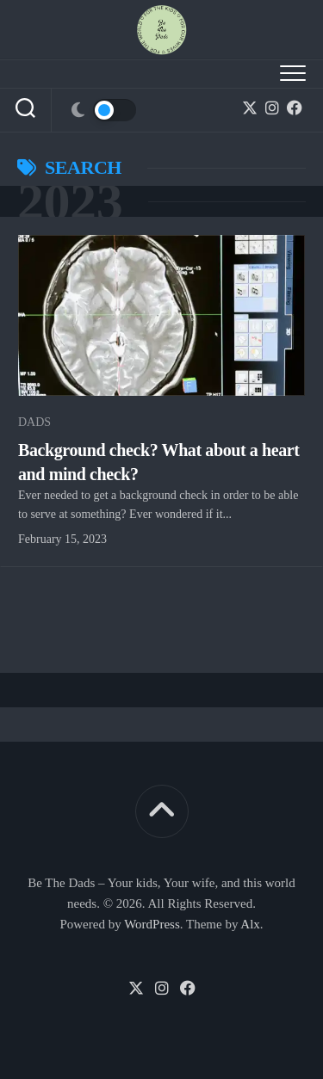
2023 (69, 201)
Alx (250, 924)
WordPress (152, 924)
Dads (34, 422)
